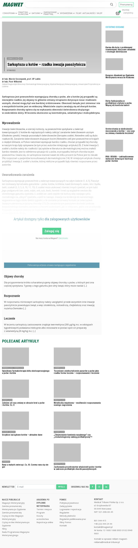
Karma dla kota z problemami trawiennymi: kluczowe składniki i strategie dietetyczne (120, 49)
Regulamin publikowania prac (73, 519)
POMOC (63, 499)
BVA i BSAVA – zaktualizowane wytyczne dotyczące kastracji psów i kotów (120, 158)
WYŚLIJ (61, 487)
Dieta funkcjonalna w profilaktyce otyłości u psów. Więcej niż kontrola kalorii (119, 103)
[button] (10, 13)
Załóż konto (63, 238)
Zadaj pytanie (66, 506)
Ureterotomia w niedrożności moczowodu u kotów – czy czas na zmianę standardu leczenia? (120, 131)
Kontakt (63, 525)
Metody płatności (68, 515)
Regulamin (64, 512)
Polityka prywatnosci (69, 502)
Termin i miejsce (44, 509)
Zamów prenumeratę (12, 506)
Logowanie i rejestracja (70, 509)
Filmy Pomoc (65, 522)
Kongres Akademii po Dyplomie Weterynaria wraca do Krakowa (120, 76)
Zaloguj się (51, 231)
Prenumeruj (126, 4)
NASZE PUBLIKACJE (11, 499)
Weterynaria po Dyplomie (14, 509)
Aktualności (89, 13)
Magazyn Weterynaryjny (13, 502)
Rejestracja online (45, 522)
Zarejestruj (128, 12)
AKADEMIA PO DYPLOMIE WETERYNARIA (43, 502)
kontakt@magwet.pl (103, 527)
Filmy (78, 13)
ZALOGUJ (125, 10)
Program (41, 512)
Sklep (99, 13)
